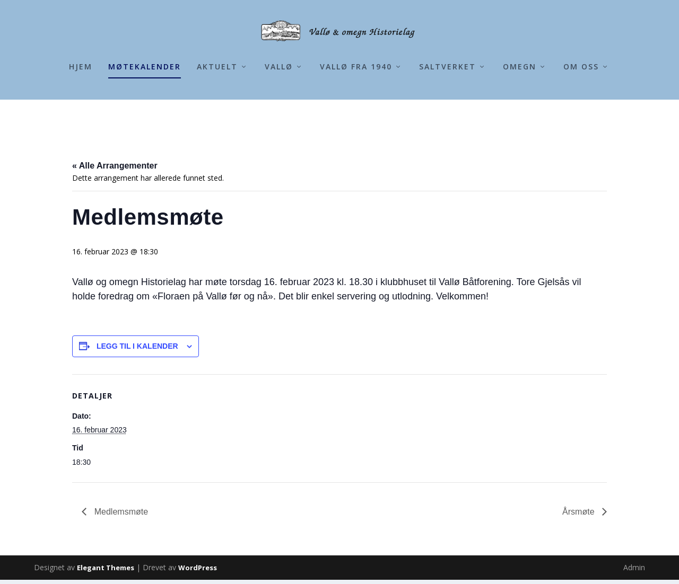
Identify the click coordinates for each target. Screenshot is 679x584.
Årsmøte (579, 515)
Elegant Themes (105, 572)
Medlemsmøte (120, 515)
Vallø (279, 109)
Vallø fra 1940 (356, 109)
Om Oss (581, 109)
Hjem (80, 109)
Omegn (519, 109)
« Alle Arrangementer (115, 169)
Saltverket (447, 109)
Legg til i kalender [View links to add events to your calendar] (137, 350)
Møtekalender (144, 109)
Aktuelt (217, 109)
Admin (634, 572)
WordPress (197, 572)
